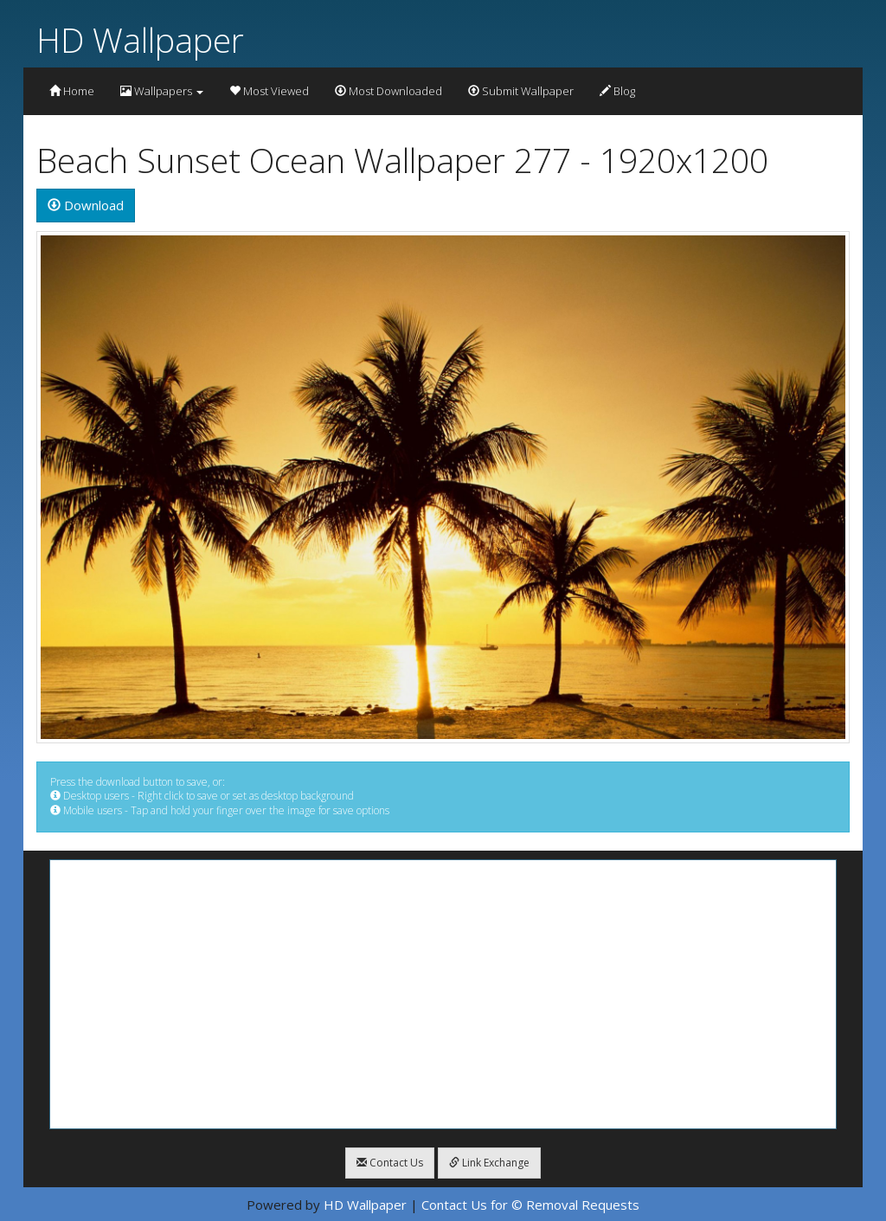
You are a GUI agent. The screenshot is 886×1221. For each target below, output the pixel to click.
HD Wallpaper (140, 39)
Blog (617, 91)
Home (71, 91)
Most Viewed (269, 91)
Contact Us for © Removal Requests (530, 1204)
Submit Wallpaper (521, 91)
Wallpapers (161, 91)
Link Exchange (489, 1162)
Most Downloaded (388, 91)
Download (86, 205)
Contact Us (389, 1162)
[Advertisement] (443, 994)
